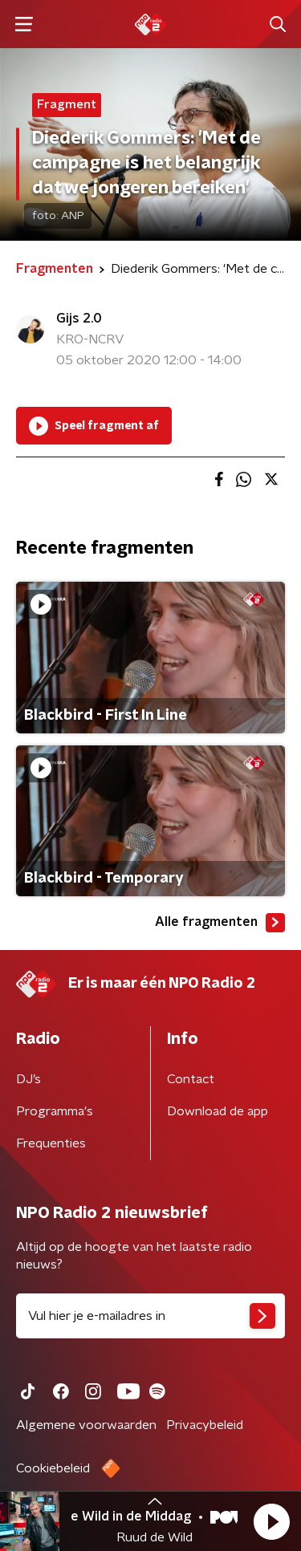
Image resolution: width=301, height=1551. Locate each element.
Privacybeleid (204, 1425)
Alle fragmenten (220, 922)
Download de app (217, 1111)
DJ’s (28, 1079)
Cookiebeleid (53, 1468)
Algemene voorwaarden (86, 1425)
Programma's (54, 1111)
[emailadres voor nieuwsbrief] (150, 1315)
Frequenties (51, 1143)
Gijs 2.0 (79, 318)
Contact (190, 1079)
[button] (271, 1521)
